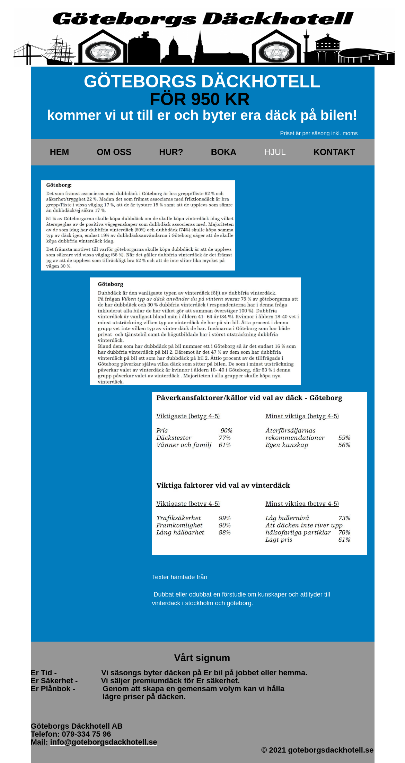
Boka (224, 152)
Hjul (275, 152)
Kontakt (334, 152)
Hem (59, 152)
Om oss (114, 152)
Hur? (171, 152)
